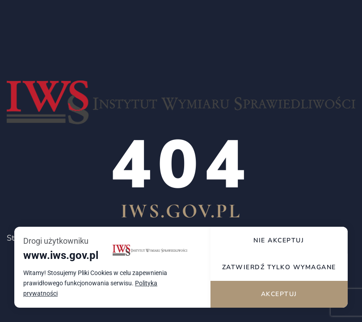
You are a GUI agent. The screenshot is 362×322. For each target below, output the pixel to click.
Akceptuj (279, 294)
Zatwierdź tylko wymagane (279, 267)
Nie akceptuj (278, 240)
